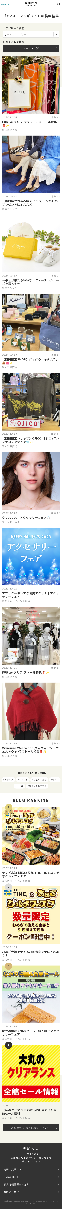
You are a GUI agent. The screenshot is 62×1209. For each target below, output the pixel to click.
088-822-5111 (33, 1161)
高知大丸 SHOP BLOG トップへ (34, 1127)
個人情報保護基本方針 (16, 1184)
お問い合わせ (11, 1192)
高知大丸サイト (13, 1169)
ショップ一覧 (40, 48)
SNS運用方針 (11, 1177)
